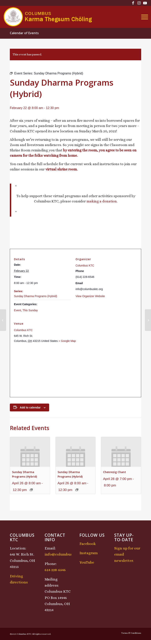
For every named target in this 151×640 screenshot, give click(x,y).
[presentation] (30, 452)
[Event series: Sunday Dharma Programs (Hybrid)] (31, 490)
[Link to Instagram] (139, 3)
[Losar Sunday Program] (148, 320)
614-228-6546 (55, 570)
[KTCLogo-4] (48, 17)
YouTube (86, 562)
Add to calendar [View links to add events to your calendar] (30, 407)
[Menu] (143, 17)
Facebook (87, 544)
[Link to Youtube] (145, 3)
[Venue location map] (75, 370)
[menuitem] (143, 17)
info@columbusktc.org (65, 554)
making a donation (102, 201)
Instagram (88, 553)
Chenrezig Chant (114, 472)
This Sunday (30, 310)
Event (17, 310)
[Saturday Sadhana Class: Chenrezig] (3, 320)
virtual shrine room (61, 169)
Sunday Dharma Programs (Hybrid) (35, 296)
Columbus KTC (85, 265)
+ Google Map (67, 340)
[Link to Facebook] (133, 3)
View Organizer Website (90, 296)
